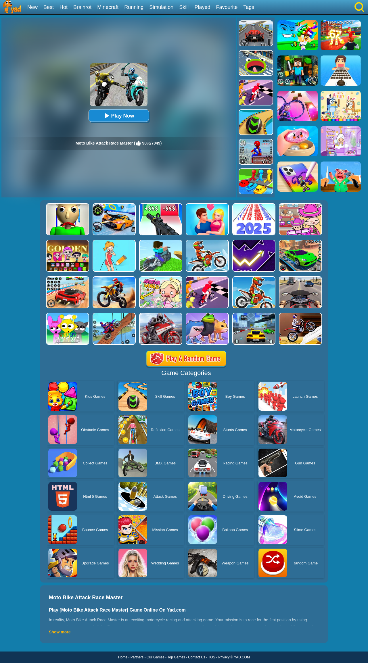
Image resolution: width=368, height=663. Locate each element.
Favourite (226, 7)
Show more (59, 632)
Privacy (223, 657)
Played (202, 7)
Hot (64, 7)
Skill (184, 7)
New (32, 7)
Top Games (176, 657)
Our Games (155, 657)
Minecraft (107, 7)
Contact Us (196, 657)
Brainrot (82, 7)
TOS (211, 657)
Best (48, 7)
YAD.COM (242, 657)
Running (133, 7)
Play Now (118, 115)
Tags (248, 7)
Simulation (161, 7)
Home (122, 657)
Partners (137, 657)
